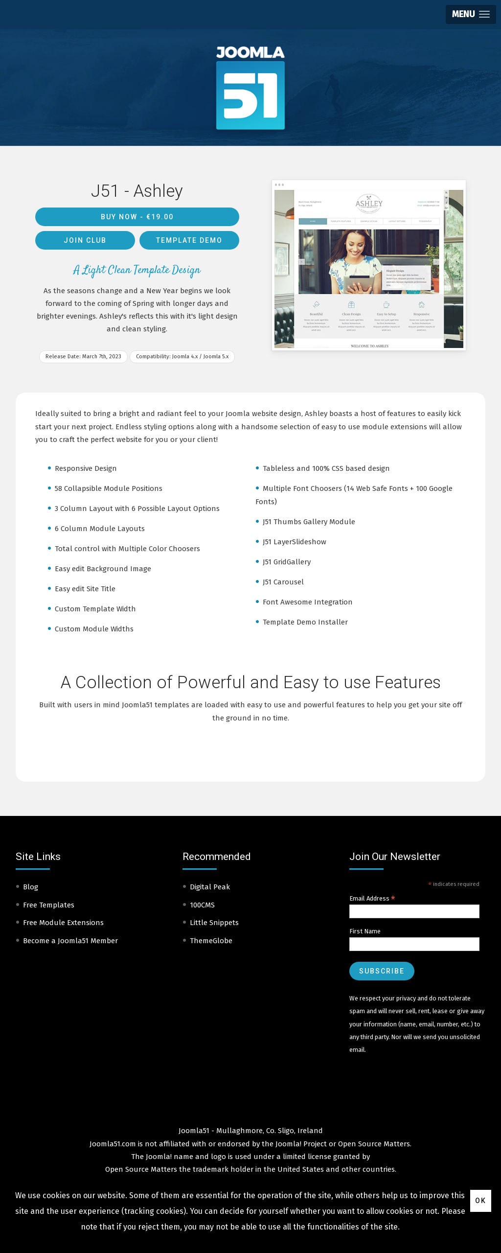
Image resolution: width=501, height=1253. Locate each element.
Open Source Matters (374, 1143)
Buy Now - (137, 217)
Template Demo (189, 240)
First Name (365, 931)
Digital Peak (210, 886)
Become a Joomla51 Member (70, 940)
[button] (471, 14)
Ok (480, 1201)
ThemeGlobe (211, 940)
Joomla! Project (300, 1143)
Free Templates (48, 905)
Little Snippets (214, 922)
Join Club (85, 240)
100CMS (202, 905)
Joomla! (159, 1156)
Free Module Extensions (63, 922)
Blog (30, 886)
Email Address (372, 898)
